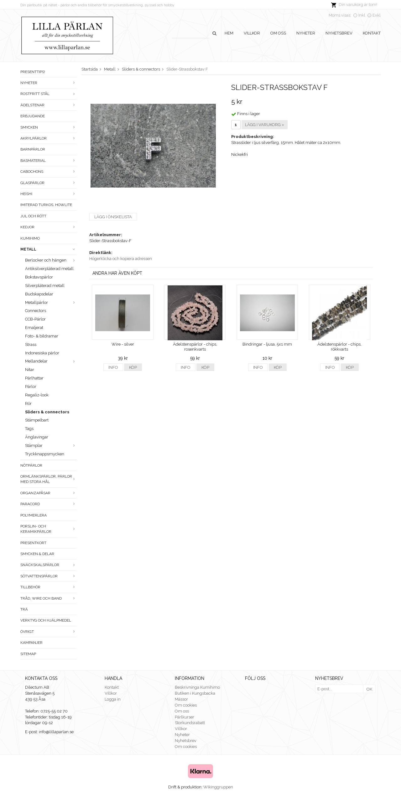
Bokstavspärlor (39, 277)
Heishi (48, 194)
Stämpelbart (37, 420)
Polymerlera (33, 515)
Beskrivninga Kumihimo (197, 687)
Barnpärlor (32, 149)
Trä (24, 609)
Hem (229, 33)
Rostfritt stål (48, 94)
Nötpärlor (31, 465)
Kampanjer (31, 642)
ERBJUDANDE (32, 116)
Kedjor (48, 227)
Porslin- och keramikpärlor (48, 529)
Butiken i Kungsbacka (195, 693)
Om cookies (186, 705)
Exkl (376, 15)
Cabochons (48, 171)
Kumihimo (30, 238)
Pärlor (30, 386)
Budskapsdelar (39, 294)
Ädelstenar (48, 105)
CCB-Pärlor (35, 319)
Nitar (29, 369)
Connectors (35, 310)
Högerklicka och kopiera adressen (120, 258)
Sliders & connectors (47, 412)
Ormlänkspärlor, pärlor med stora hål (48, 479)
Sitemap (28, 654)
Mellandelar (51, 361)
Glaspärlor (48, 183)
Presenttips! (32, 72)
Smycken (48, 127)
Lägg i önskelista (113, 217)
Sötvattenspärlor (48, 576)
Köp (133, 367)
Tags (29, 428)
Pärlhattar (34, 378)
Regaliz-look (37, 395)
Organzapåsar (48, 493)
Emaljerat (34, 327)
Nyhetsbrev (338, 33)
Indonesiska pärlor (42, 353)
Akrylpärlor (48, 138)
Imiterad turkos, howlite (46, 205)
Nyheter (305, 33)
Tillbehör (48, 587)
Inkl (361, 15)
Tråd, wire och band (48, 598)
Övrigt (48, 631)
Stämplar (51, 445)
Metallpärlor (51, 302)
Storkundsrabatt (190, 722)
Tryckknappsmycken (44, 454)
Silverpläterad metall (45, 285)
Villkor (252, 33)
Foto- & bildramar (41, 336)
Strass (30, 344)
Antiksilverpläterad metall (49, 268)
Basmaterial (48, 160)
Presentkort (33, 543)
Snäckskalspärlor (48, 565)
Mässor (181, 699)
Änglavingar (36, 437)
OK (369, 689)
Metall (48, 249)
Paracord (48, 504)
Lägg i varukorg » (264, 124)
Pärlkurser (184, 717)
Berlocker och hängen (51, 260)
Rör (28, 403)
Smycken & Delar (37, 554)
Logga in (113, 699)
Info (113, 367)
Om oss (278, 33)
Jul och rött (33, 216)
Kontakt (372, 33)
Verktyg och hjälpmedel (45, 620)
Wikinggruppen (218, 787)
